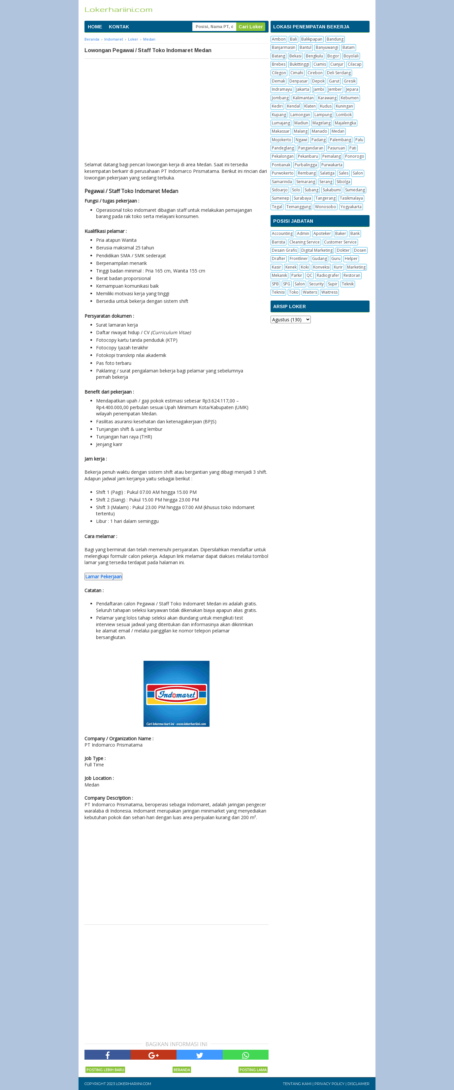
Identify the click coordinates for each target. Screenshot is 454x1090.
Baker (340, 233)
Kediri (277, 106)
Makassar (281, 131)
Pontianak (281, 165)
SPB (275, 284)
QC (309, 275)
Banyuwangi (327, 47)
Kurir (338, 267)
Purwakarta (331, 165)
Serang (325, 181)
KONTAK (119, 26)
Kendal (293, 106)
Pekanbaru (308, 156)
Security (316, 284)
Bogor (333, 56)
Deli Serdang (339, 73)
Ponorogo (354, 156)
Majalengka (345, 123)
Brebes (278, 64)
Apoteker (322, 233)
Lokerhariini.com (133, 1083)
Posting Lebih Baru (105, 1069)
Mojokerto (281, 140)
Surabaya (302, 198)
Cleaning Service (304, 242)
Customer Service (340, 242)
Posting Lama (253, 1069)
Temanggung (298, 206)
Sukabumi (332, 190)
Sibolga (343, 181)
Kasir (276, 267)
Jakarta (302, 89)
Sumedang (355, 190)
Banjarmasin (283, 47)
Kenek (291, 267)
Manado (319, 131)
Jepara (352, 89)
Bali (293, 39)
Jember (335, 89)
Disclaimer (358, 1083)
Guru (335, 258)
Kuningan (344, 106)
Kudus (326, 106)
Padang (318, 140)
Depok (318, 81)
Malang (301, 131)
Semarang (305, 181)
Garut (334, 81)
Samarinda (282, 181)
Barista (278, 242)
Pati (352, 148)
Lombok (344, 114)
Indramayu (282, 89)
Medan (338, 131)
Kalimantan (303, 98)
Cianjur (336, 64)
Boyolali (351, 56)
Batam (348, 47)
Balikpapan (311, 39)
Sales (343, 173)
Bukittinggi (299, 64)
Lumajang (281, 123)
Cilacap (355, 64)
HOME (95, 26)
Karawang (327, 98)
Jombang (280, 98)
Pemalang (331, 156)
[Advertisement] (176, 108)
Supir (333, 284)
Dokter (343, 250)
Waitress (329, 292)
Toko (294, 292)
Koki (305, 267)
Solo (296, 190)
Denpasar (298, 81)
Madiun (301, 123)
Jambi (318, 89)
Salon (358, 173)
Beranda (182, 1069)
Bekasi (295, 56)
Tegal (277, 206)
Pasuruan (336, 148)
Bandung (335, 39)
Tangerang (325, 198)
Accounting (282, 233)
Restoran (351, 275)
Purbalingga (306, 165)
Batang (278, 56)
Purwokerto (283, 173)
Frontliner (299, 258)
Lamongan (300, 114)
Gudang (319, 258)
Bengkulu (314, 56)
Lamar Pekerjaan (103, 576)
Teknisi (278, 292)
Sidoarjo (280, 190)
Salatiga (327, 173)
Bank (355, 233)
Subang (311, 190)
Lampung (323, 114)
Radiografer (328, 275)
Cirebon (315, 73)
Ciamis (319, 64)
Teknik (348, 284)
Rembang (307, 173)
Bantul (305, 47)
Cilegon (279, 73)
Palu (359, 140)
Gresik (350, 81)
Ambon (279, 39)
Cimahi (296, 73)
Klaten (310, 106)
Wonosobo (325, 206)
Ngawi (301, 140)
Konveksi (321, 267)
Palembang (340, 140)
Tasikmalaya (351, 198)
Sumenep (280, 198)
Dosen (360, 250)
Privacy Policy (329, 1083)
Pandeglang (283, 148)
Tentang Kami (297, 1083)
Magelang (321, 123)
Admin (303, 233)
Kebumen (350, 98)
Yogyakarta (351, 206)
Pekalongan (283, 156)
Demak (278, 81)
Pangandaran (310, 148)
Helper (351, 258)
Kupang (279, 114)
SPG (286, 284)
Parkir (296, 275)
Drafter (278, 258)
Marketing (356, 267)
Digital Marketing (317, 250)
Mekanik (279, 275)
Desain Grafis (284, 250)
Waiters (310, 292)
